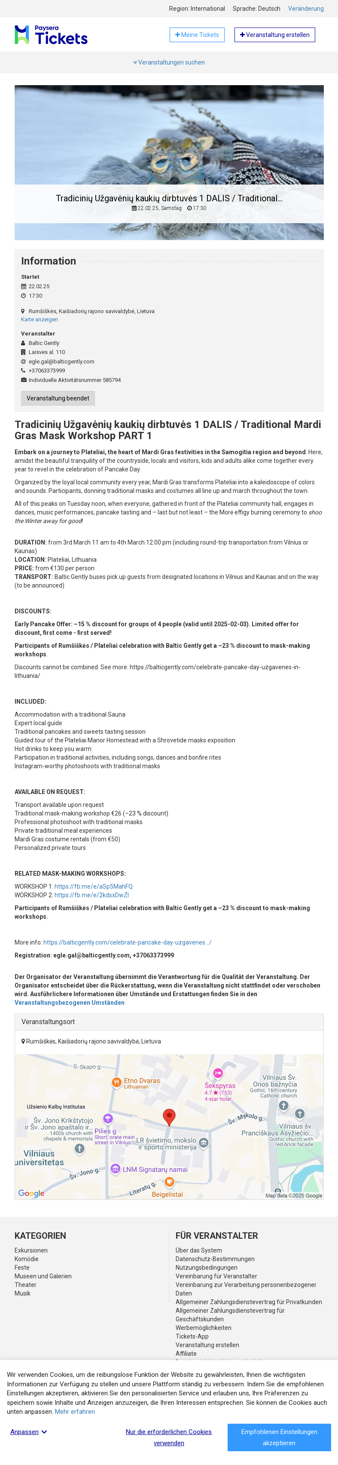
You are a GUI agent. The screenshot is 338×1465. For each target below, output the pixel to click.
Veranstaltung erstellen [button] (275, 34)
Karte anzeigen (39, 319)
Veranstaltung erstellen (207, 1345)
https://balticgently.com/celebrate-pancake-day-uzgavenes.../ (127, 942)
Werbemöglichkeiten (203, 1327)
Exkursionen (31, 1250)
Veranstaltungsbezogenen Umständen (70, 1002)
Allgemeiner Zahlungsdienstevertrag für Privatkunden (249, 1302)
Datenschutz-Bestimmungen (215, 1259)
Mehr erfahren (75, 1412)
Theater (26, 1284)
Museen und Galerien (43, 1276)
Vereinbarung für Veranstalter (216, 1276)
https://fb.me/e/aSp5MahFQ (94, 886)
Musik (22, 1293)
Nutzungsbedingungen (207, 1267)
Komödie (27, 1259)
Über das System (199, 1250)
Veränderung (306, 8)
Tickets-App (192, 1336)
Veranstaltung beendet (58, 398)
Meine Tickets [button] (197, 34)
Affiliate (186, 1353)
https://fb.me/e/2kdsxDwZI (92, 895)
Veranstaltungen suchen (169, 62)
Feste (22, 1267)
